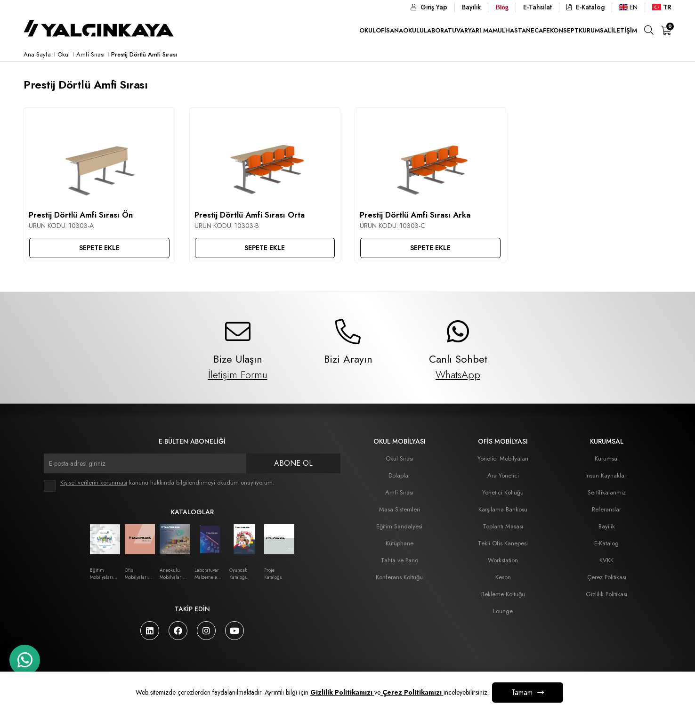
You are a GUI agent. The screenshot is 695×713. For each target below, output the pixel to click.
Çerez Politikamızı (412, 692)
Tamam (522, 692)
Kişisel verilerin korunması (93, 482)
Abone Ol (293, 463)
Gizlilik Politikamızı (342, 692)
